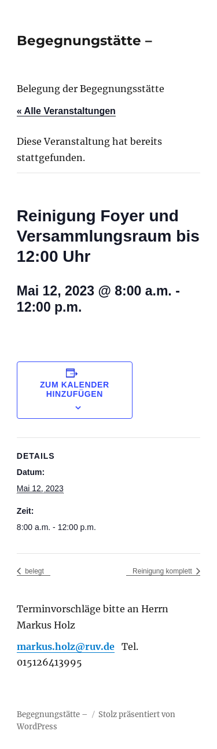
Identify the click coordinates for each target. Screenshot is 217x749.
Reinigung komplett (163, 571)
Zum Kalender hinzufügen (74, 389)
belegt (33, 571)
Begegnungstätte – (84, 40)
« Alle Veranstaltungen (66, 111)
